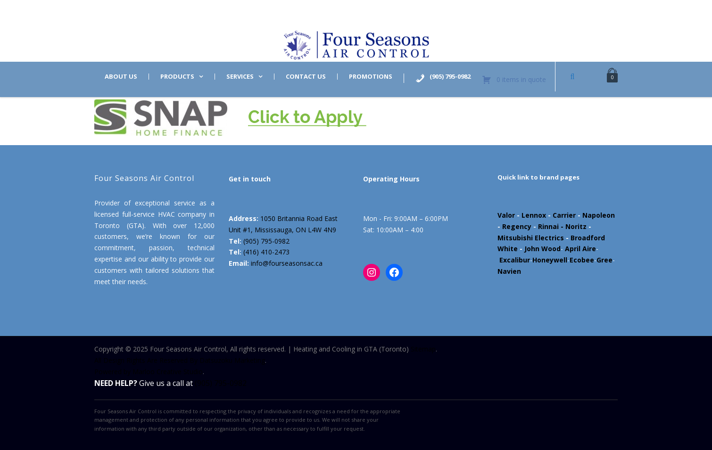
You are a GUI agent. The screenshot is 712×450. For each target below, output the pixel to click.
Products (177, 77)
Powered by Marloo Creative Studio (148, 371)
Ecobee (582, 259)
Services (240, 77)
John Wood (542, 248)
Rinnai (548, 226)
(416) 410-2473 (266, 251)
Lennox (534, 215)
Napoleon (598, 215)
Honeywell (549, 259)
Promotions (370, 77)
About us (121, 77)
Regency (516, 226)
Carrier (564, 215)
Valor (506, 215)
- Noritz (573, 226)
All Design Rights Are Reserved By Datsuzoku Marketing (179, 360)
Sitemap (423, 348)
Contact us (306, 77)
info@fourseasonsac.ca (287, 263)
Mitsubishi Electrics (530, 237)
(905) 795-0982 (266, 241)
